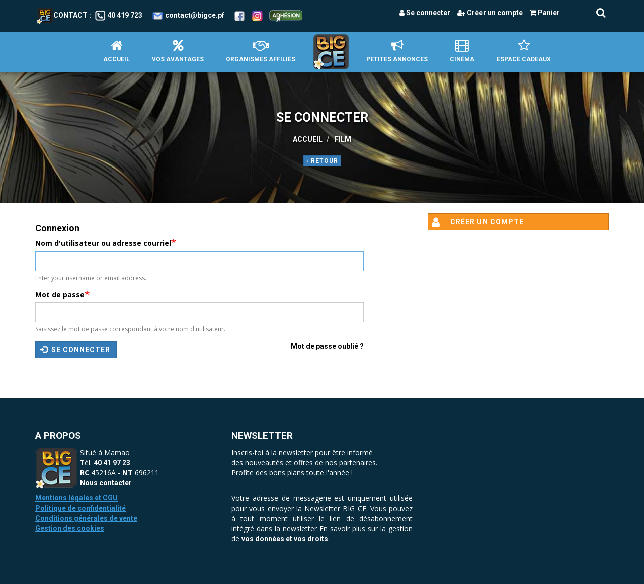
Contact (62, 15)
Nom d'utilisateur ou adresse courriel (103, 243)
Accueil (116, 51)
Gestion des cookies (69, 528)
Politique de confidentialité (80, 508)
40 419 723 (124, 15)
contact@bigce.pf (194, 15)
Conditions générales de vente (86, 518)
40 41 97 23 (112, 463)
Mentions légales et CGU (76, 498)
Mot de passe (60, 294)
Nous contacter (106, 483)
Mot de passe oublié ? (327, 346)
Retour (322, 160)
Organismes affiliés (260, 51)
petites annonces (397, 51)
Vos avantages (178, 51)
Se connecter (424, 13)
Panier (545, 13)
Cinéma (462, 51)
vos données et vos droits (285, 539)
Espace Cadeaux (524, 51)
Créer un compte (490, 13)
